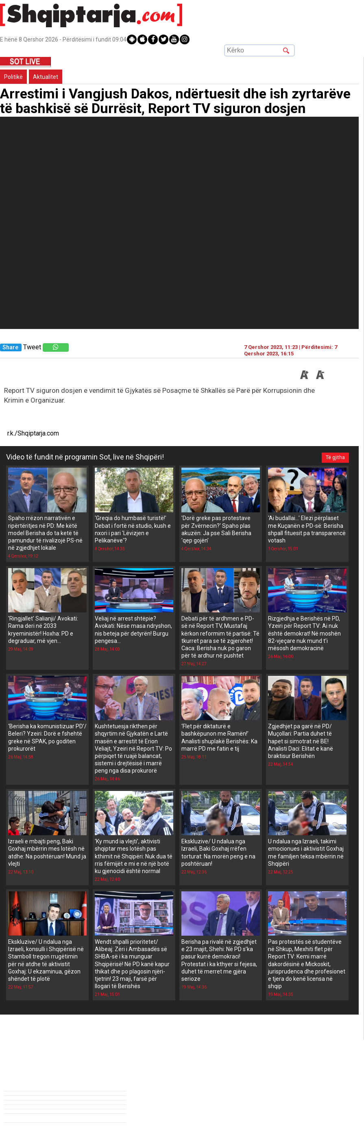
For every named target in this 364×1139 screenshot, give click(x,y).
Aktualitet (45, 77)
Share (10, 347)
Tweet (32, 347)
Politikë (13, 77)
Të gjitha (334, 457)
